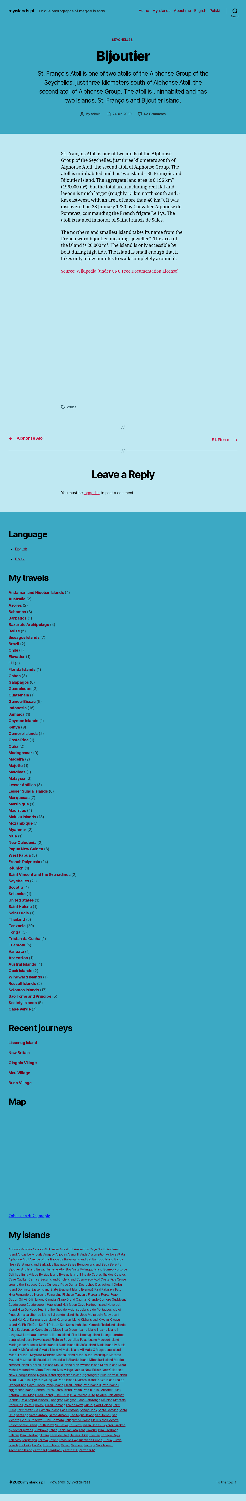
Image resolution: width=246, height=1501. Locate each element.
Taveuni (91, 1437)
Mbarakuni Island (101, 1366)
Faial (97, 1296)
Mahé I (24, 1362)
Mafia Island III (69, 1352)
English (200, 10)
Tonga (15, 939)
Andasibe (24, 1261)
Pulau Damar (69, 1291)
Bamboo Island (102, 1266)
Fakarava (107, 1296)
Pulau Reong (44, 1402)
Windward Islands (25, 984)
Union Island (51, 1452)
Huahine (43, 1316)
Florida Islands (22, 676)
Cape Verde (20, 1016)
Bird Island (28, 1276)
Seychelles (123, 40)
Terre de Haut (59, 1442)
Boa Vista (73, 1276)
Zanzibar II (54, 1457)
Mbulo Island (63, 1372)
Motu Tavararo (45, 1377)
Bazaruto (60, 1271)
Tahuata (72, 1437)
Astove (111, 1261)
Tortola (43, 1447)
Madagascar (20, 759)
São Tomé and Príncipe (30, 1003)
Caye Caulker (18, 1286)
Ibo (52, 1316)
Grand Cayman (76, 1306)
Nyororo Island (85, 1387)
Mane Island (84, 1362)
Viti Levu (77, 1452)
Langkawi (15, 1341)
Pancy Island (54, 1392)
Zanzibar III (70, 1457)
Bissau (40, 1276)
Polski (215, 10)
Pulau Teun (61, 1402)
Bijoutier (14, 1276)
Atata (121, 1261)
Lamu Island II (89, 1336)
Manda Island (65, 1362)
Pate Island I (110, 1392)
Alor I (69, 1256)
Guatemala (19, 702)
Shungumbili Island (77, 1427)
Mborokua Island (41, 1372)
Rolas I (39, 1412)
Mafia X (89, 1356)
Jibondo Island (63, 1321)
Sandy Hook (88, 1417)
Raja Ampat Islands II (35, 1407)
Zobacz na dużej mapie (29, 1222)
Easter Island (40, 1296)
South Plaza (46, 1432)
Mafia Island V (31, 1356)
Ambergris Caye (85, 1256)
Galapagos (19, 689)
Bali (88, 1266)
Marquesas (19, 804)
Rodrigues (16, 1412)
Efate (54, 1296)
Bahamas (17, 618)
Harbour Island (96, 1311)
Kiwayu (104, 1326)
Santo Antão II (59, 1422)
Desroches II (104, 1291)
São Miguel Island (82, 1422)
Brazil (14, 650)
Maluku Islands (22, 823)
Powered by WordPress (72, 1489)
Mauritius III (28, 1366)
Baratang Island (27, 1271)
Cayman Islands (23, 727)
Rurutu (88, 1412)
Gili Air (23, 1306)
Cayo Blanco (36, 1392)
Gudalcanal (119, 1306)
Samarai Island (49, 1417)
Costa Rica (18, 747)
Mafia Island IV (107, 1352)
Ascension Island (20, 1457)
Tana (81, 1437)
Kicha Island (89, 1326)
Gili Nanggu (36, 1306)
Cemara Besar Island (43, 1286)
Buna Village (20, 1089)
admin (95, 115)
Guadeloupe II (36, 1311)
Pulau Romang (55, 1412)
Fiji (11, 670)
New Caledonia (23, 849)
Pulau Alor (58, 1256)
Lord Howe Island (38, 1346)
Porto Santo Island (59, 1397)
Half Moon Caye (73, 1311)
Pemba (39, 1397)
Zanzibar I (40, 1457)
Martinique (19, 811)
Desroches (86, 1291)
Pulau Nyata (32, 1387)
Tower (53, 1447)
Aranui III (73, 1261)
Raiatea (101, 1402)
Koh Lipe (81, 1331)
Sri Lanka (17, 900)
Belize (14, 638)
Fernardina (54, 1301)
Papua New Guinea (26, 855)
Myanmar (17, 836)
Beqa (105, 1271)
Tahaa (53, 1437)
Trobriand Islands (113, 1331)
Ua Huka (25, 1452)
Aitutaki (26, 1256)
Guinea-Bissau (22, 708)
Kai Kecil (23, 1326)
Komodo (94, 1331)
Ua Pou (37, 1452)
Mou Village (19, 1079)
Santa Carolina (108, 1417)
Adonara (14, 1256)
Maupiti (14, 1366)
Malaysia (17, 785)
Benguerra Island (89, 1271)
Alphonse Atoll (19, 1266)
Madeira (16, 766)
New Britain (19, 1059)
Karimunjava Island (43, 1326)
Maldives (17, 779)
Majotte (16, 772)
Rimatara (119, 1407)
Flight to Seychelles (65, 1346)
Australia (17, 606)
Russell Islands (22, 990)
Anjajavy (49, 1261)
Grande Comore (99, 1306)
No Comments (155, 115)
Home (144, 10)
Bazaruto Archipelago (29, 631)
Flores (105, 1301)
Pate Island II (92, 1392)
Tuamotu (17, 952)
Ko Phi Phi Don (28, 1331)
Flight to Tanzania (74, 1301)
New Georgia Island (22, 1382)
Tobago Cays (110, 1442)
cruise (72, 414)
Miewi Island (108, 1372)
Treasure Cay (68, 1447)
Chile (13, 657)
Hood (33, 1316)
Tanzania (17, 932)
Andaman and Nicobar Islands (36, 599)
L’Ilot (74, 1341)
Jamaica (17, 721)
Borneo (108, 1276)
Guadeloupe (20, 695)
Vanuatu (16, 958)
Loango (106, 1341)
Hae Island (54, 1311)
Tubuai (107, 1447)
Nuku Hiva (16, 1387)
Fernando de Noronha (31, 1301)
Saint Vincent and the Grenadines (39, 881)
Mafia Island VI (51, 1356)
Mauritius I (59, 1366)
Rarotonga (92, 1407)
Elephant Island (69, 1296)
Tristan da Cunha (24, 945)
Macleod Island (108, 1346)
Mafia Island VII (73, 1356)
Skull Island (99, 1427)
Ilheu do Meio (65, 1316)
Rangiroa (57, 1407)
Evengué (87, 1296)
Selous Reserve (31, 1427)
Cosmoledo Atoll (88, 1286)
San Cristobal (69, 1417)
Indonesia (18, 714)
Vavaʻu (65, 1452)
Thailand (17, 926)
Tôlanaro (15, 1447)
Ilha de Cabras (92, 1281)
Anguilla (37, 1261)
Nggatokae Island (68, 1382)
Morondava (27, 1377)
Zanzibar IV (87, 1457)
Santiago (22, 1422)
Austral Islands (22, 971)
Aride (84, 1261)
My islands (161, 10)
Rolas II (29, 1412)
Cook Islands (20, 977)
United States (21, 907)
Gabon (15, 682)
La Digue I (71, 1336)
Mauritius (17, 817)
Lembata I (30, 1341)
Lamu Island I (108, 1336)
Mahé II (14, 1362)
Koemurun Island (68, 1326)
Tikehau (94, 1442)
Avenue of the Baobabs (46, 1266)
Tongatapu (29, 1447)
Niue (13, 843)
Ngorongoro (90, 1382)
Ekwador (17, 663)
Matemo (115, 1362)
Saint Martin (25, 1417)
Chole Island (67, 1286)
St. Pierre (75, 1432)
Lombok (118, 1341)
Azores (15, 612)
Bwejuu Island (48, 1281)
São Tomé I (103, 1422)
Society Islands (23, 1009)
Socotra (16, 894)
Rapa (81, 1407)
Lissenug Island (23, 1049)
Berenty (115, 1271)
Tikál (84, 1442)
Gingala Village (23, 1069)
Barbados (18, 625)
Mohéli (13, 1377)
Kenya (14, 734)
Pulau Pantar (73, 1392)
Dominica (24, 1296)
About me (182, 10)
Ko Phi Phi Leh (49, 1331)
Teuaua (75, 1442)
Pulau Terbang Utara (34, 1442)
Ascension (18, 964)
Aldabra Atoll (41, 1256)
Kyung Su (41, 1336)
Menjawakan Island (86, 1372)
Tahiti (61, 1437)
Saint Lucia (19, 920)
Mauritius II (44, 1366)
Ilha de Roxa (74, 1412)
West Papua (20, 862)
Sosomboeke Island (23, 1432)
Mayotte (36, 1362)
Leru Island (62, 1341)
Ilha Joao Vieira (85, 1321)
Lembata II (46, 1341)
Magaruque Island (108, 1356)
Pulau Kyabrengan (21, 1336)
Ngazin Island (46, 1382)
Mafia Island (87, 1352)
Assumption (96, 1261)
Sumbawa (41, 1437)
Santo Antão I (38, 1422)
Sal (36, 1417)
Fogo (114, 1301)
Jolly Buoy (104, 1321)
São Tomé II (104, 1452)
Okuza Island (105, 1387)
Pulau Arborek (103, 1397)
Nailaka (79, 1377)
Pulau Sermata (53, 1427)
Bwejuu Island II (70, 1281)
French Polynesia (24, 868)
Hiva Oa (23, 1316)
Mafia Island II (48, 1352)
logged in (92, 499)
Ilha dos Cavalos (114, 1281)
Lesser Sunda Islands (28, 798)
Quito (91, 1402)
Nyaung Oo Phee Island (57, 1387)
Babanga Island (74, 1266)
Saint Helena (20, 913)
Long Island (17, 1346)
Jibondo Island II (40, 1321)
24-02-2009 (122, 115)
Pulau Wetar (78, 1402)
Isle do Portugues (99, 1316)
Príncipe (90, 1452)
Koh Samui (67, 1331)
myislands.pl (23, 10)
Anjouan (61, 1261)
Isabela (80, 1316)
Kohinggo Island (91, 1276)
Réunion (16, 875)
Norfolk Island (117, 1382)
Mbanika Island (77, 1366)
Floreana (94, 1301)
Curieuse (53, 1291)
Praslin (77, 1397)
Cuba (13, 753)
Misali (122, 1372)
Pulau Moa (26, 1402)
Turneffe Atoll (55, 1276)
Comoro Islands (23, 740)
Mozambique (20, 830)
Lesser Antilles (22, 791)
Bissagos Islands (24, 644)
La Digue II (56, 1336)
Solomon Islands (24, 996)
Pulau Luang (88, 1346)
